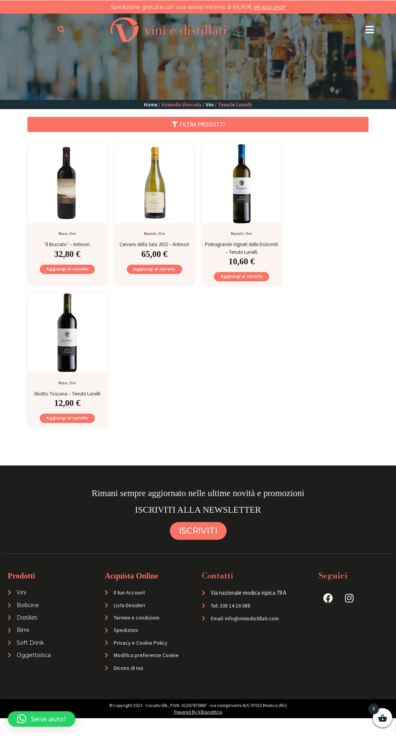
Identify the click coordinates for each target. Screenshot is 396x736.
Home (150, 104)
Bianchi (150, 233)
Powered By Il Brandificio (198, 730)
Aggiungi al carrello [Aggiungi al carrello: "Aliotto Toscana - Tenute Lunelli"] (67, 430)
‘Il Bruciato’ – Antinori (67, 244)
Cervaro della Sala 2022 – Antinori (154, 247)
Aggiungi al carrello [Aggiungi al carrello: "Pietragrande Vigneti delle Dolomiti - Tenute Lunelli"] (242, 278)
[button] (370, 29)
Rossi (63, 233)
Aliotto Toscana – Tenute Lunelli (67, 399)
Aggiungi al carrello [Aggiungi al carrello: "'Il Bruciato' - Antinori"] (67, 271)
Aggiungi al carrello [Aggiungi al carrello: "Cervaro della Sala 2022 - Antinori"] (154, 278)
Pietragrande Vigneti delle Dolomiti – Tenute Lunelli (242, 247)
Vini (209, 104)
